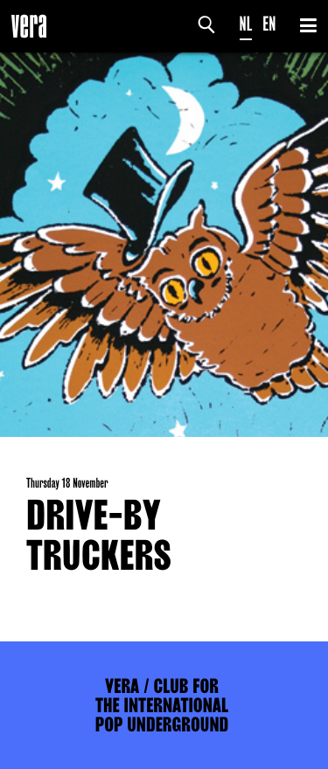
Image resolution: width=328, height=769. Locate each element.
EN (269, 24)
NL (246, 24)
